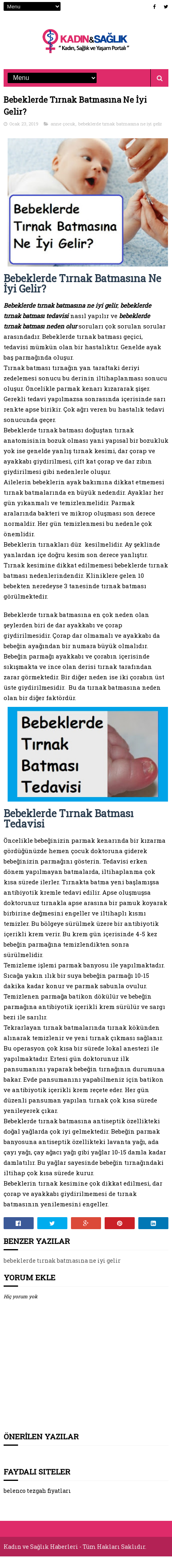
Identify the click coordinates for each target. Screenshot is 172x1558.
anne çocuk (63, 125)
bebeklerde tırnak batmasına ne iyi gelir (120, 125)
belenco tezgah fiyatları (37, 1492)
